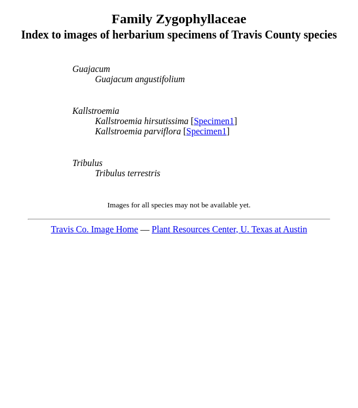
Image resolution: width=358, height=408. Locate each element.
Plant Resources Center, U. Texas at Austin (229, 229)
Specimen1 (214, 121)
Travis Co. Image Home (94, 229)
